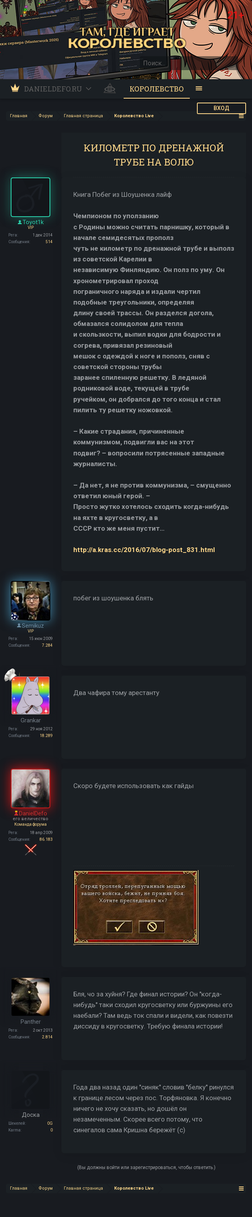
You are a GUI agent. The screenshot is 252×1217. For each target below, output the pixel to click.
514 (49, 242)
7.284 (47, 645)
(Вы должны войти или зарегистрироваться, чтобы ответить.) (146, 1167)
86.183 (46, 839)
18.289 (46, 735)
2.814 (47, 1037)
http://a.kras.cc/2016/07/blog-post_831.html (144, 550)
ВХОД (221, 108)
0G (50, 1123)
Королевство (157, 88)
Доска (31, 1115)
